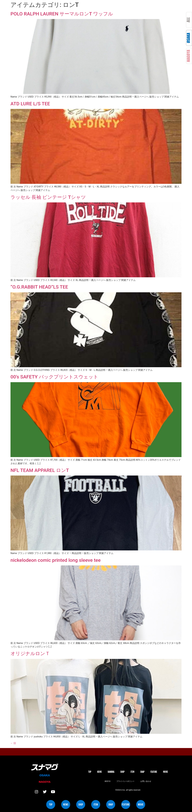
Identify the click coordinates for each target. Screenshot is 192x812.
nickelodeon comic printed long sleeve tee (55, 560)
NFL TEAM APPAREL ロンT (39, 470)
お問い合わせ (145, 781)
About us (107, 781)
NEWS (99, 771)
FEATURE (153, 771)
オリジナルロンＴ (30, 653)
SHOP (122, 771)
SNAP (142, 771)
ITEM (132, 771)
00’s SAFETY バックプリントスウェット (54, 377)
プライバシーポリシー (125, 781)
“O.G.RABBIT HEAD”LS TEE (39, 287)
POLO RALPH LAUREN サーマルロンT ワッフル (61, 14)
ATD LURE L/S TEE (30, 104)
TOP (89, 771)
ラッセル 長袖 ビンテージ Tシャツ (48, 197)
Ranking (111, 771)
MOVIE (165, 771)
